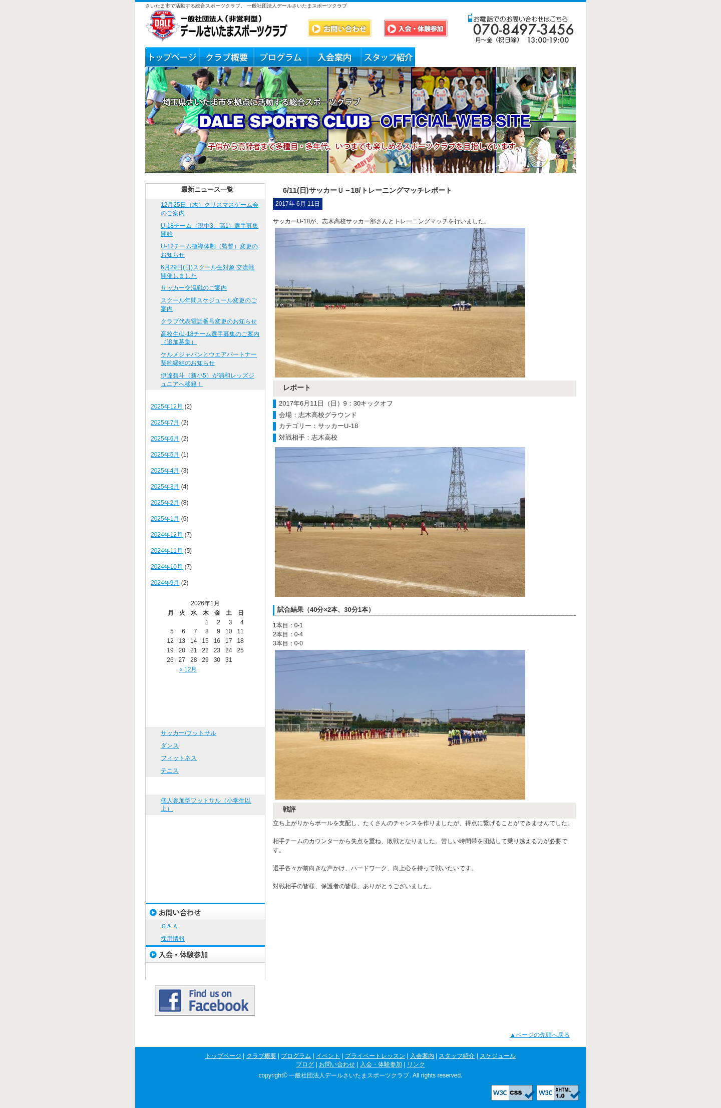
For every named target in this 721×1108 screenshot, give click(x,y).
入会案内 (334, 57)
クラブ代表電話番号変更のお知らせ (209, 321)
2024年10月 (167, 566)
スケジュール (205, 876)
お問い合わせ (205, 911)
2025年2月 (165, 502)
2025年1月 (165, 518)
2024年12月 (167, 534)
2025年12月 (167, 406)
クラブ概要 (226, 57)
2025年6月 (165, 438)
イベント (205, 786)
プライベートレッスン (205, 824)
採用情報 (173, 938)
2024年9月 (165, 582)
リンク (549, 57)
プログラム (280, 57)
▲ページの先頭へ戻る (540, 1034)
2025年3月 (165, 486)
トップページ (172, 57)
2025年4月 (165, 470)
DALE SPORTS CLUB (216, 26)
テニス (170, 770)
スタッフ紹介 (388, 57)
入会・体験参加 (205, 954)
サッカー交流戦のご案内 (194, 287)
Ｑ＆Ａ (495, 57)
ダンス (170, 745)
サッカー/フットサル (188, 732)
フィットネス (179, 758)
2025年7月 (165, 422)
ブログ (442, 57)
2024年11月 (167, 550)
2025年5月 (165, 454)
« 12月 (188, 669)
